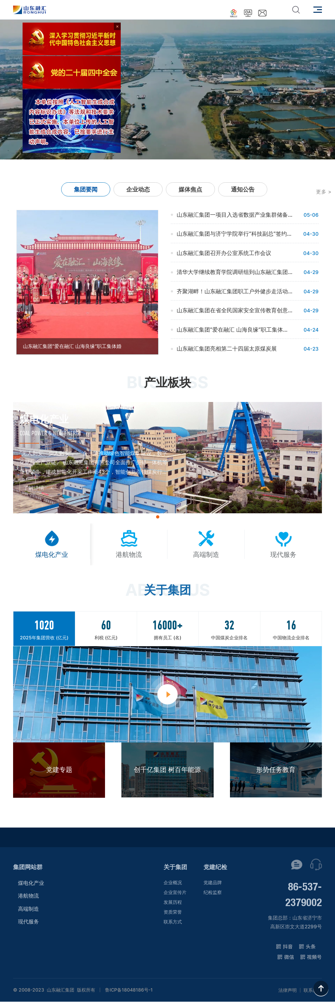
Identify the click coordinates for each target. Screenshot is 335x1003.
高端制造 (28, 910)
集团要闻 (85, 189)
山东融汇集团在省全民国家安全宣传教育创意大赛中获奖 (234, 310)
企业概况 (173, 883)
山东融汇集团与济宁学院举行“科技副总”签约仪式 (234, 233)
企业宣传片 (175, 893)
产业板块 (167, 382)
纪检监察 (212, 893)
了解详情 (33, 487)
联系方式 (173, 923)
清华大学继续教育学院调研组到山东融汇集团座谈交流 (234, 272)
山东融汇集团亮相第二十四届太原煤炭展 (227, 348)
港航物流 (28, 897)
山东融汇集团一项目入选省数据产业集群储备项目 (234, 214)
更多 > (324, 192)
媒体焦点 (190, 189)
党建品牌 (212, 883)
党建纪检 (215, 868)
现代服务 (28, 923)
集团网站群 (28, 868)
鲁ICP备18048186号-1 (129, 991)
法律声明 (287, 991)
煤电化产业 (31, 884)
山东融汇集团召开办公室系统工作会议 (224, 253)
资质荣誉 (173, 913)
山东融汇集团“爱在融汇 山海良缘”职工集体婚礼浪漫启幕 (234, 329)
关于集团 (175, 868)
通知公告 (243, 189)
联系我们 (313, 991)
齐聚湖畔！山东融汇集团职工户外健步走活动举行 (234, 291)
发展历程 (173, 903)
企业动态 (138, 189)
